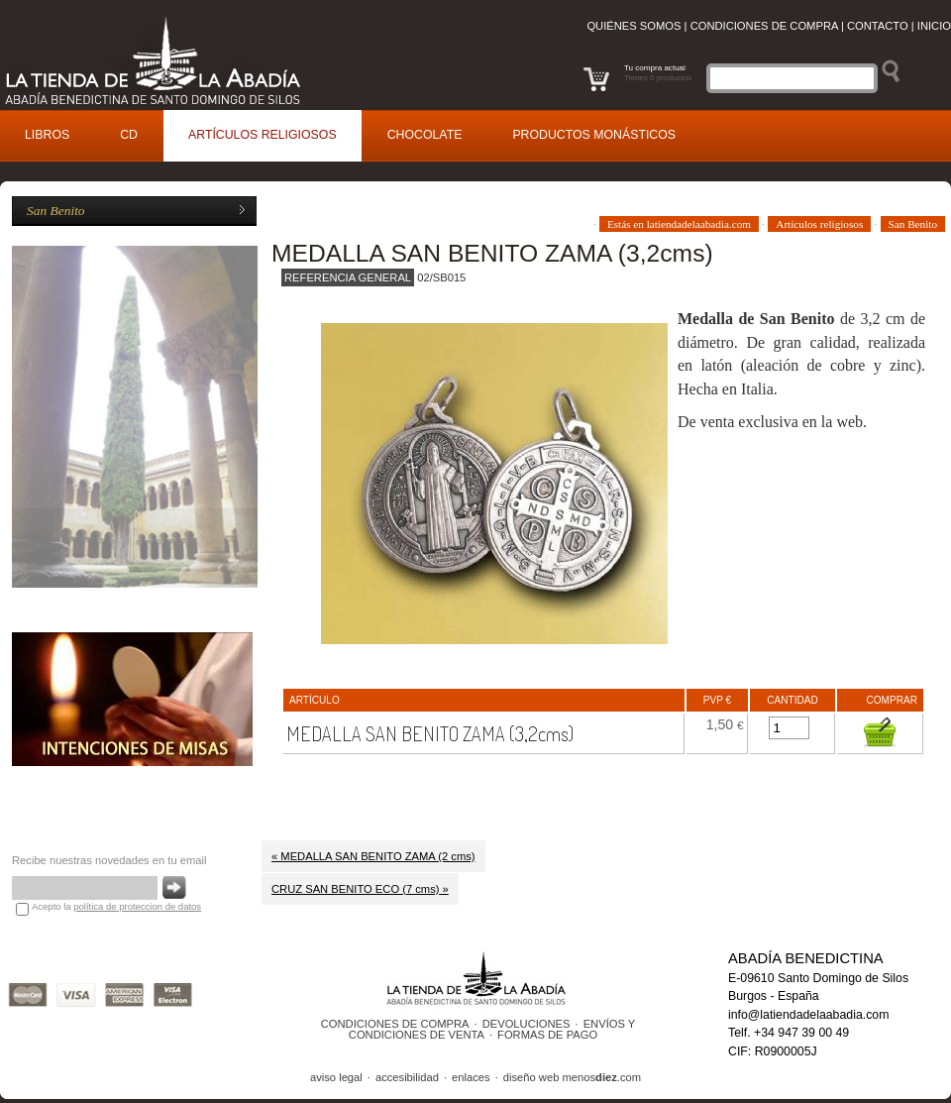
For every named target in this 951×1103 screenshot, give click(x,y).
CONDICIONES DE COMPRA (395, 1024)
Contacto (877, 26)
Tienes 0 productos (657, 77)
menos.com (601, 1077)
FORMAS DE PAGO (547, 1035)
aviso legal (336, 1077)
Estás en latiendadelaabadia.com (679, 224)
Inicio (934, 26)
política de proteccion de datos (137, 906)
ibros (47, 135)
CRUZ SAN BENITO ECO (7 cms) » (360, 889)
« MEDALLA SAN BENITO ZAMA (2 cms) (373, 856)
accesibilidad (407, 1077)
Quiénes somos (633, 26)
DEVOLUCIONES (526, 1024)
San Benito (56, 210)
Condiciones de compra (764, 26)
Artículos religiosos (819, 224)
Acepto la (116, 906)
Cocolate (425, 135)
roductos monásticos (594, 135)
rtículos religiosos (262, 135)
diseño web (531, 1077)
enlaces (471, 1077)
